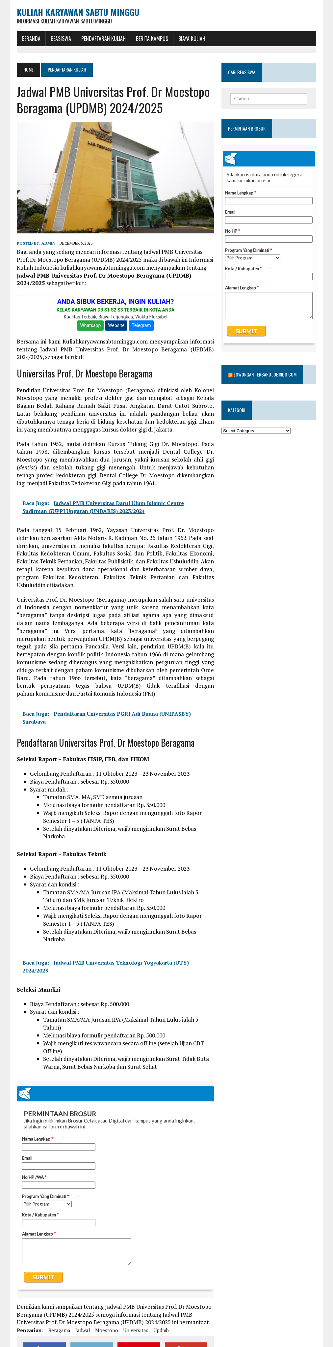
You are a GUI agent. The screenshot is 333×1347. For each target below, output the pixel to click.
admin (48, 243)
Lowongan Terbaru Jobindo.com (265, 374)
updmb (161, 1330)
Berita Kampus (152, 39)
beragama (59, 1330)
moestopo (106, 1330)
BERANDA (31, 39)
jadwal (82, 1330)
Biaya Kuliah (191, 39)
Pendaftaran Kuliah (103, 39)
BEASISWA (61, 39)
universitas (135, 1330)
